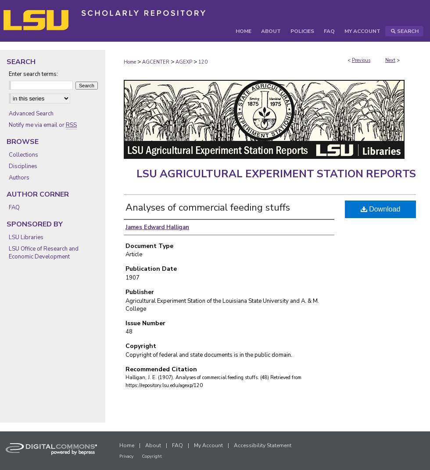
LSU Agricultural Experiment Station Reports (276, 174)
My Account (208, 445)
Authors (19, 178)
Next (390, 60)
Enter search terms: (33, 74)
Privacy (126, 456)
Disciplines (23, 166)
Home (130, 62)
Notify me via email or (43, 125)
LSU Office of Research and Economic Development (44, 253)
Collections (23, 155)
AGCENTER (155, 62)
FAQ (14, 208)
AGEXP (184, 62)
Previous (361, 60)
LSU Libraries (26, 237)
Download (381, 209)
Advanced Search (31, 114)
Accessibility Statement (262, 445)
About (153, 445)
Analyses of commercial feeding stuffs (207, 207)
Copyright (152, 456)
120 (203, 62)
